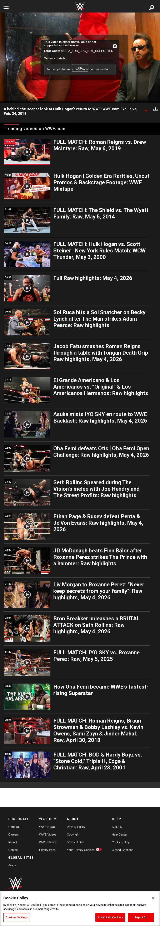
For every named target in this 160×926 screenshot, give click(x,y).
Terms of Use (75, 842)
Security (117, 826)
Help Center (120, 834)
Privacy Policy (76, 826)
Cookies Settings (17, 917)
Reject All (141, 917)
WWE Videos (47, 834)
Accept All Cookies (110, 917)
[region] (80, 908)
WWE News (47, 826)
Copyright (73, 834)
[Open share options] (155, 109)
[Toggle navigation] (6, 6)
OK (80, 68)
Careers (13, 834)
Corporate (14, 826)
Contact (13, 850)
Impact (12, 842)
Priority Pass (47, 850)
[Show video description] (146, 109)
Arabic (12, 865)
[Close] (153, 898)
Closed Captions (122, 850)
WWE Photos (47, 842)
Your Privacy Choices (81, 850)
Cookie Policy (121, 842)
